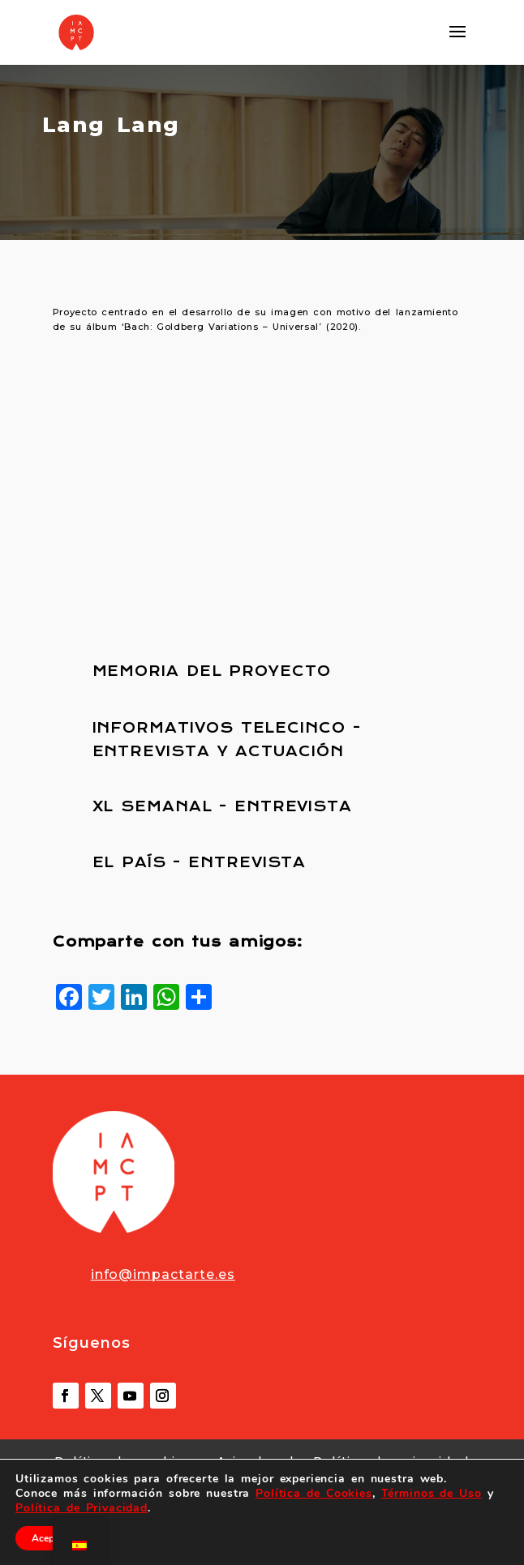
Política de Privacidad (81, 1508)
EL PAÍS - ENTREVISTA (199, 862)
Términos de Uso (431, 1493)
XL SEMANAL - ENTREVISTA (222, 806)
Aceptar (49, 1538)
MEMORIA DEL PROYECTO (211, 671)
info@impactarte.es (163, 1274)
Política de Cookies (314, 1493)
